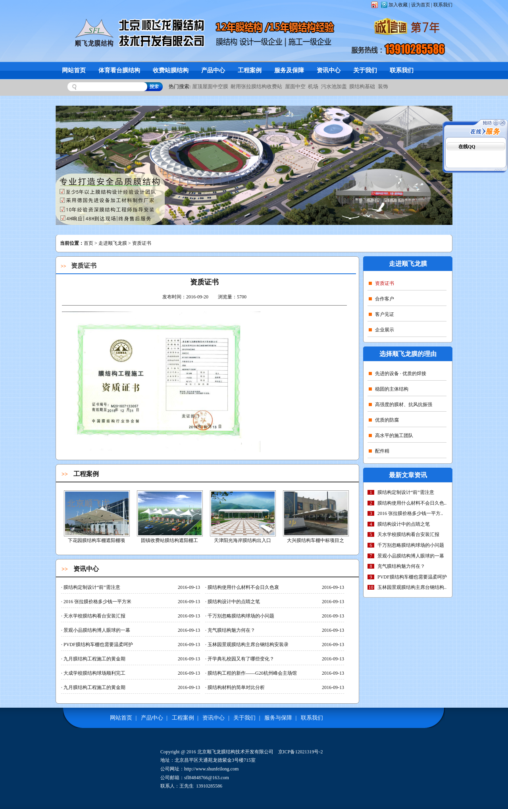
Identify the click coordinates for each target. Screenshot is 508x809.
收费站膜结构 (171, 70)
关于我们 (365, 70)
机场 (313, 86)
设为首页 (420, 5)
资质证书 (381, 283)
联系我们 (442, 5)
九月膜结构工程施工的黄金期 (93, 659)
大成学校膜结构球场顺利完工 (93, 673)
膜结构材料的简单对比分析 (235, 687)
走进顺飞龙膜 (112, 243)
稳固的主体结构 (388, 389)
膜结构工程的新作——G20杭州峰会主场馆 (251, 673)
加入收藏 (398, 5)
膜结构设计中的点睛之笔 (403, 524)
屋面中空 (295, 86)
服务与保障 (278, 718)
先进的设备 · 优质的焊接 (397, 373)
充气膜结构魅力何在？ (401, 566)
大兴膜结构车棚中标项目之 (315, 540)
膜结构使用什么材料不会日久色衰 (242, 587)
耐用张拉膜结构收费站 (256, 86)
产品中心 (213, 70)
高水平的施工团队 (391, 435)
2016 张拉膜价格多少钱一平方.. (410, 513)
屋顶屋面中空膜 (210, 86)
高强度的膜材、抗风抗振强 (400, 404)
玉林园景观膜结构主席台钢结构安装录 (247, 644)
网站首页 (74, 70)
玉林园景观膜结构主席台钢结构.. (411, 587)
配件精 (379, 451)
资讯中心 (329, 70)
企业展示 (381, 330)
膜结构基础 (362, 86)
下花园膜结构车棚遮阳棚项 (96, 540)
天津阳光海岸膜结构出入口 (242, 540)
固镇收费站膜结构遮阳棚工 (169, 540)
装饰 (383, 86)
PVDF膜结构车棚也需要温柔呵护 (412, 577)
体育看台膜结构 (119, 70)
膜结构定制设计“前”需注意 (405, 492)
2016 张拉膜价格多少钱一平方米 (96, 601)
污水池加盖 (334, 86)
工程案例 (250, 70)
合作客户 (381, 299)
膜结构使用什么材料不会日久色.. (411, 503)
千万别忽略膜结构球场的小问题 (410, 545)
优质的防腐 (384, 420)
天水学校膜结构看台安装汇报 (408, 534)
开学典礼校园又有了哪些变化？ (239, 659)
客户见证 (381, 314)
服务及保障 (289, 70)
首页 (88, 243)
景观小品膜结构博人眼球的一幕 (410, 556)
